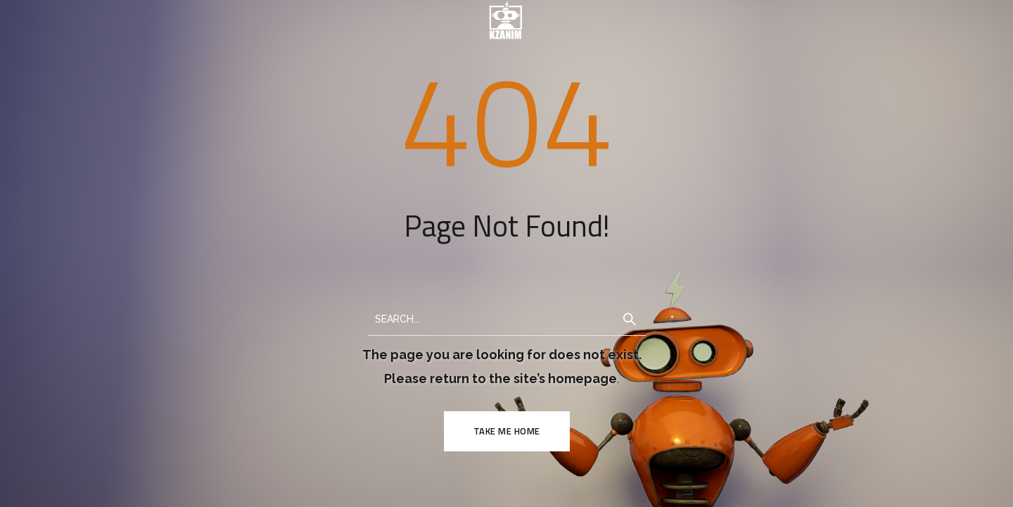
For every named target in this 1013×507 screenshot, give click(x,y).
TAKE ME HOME (506, 431)
